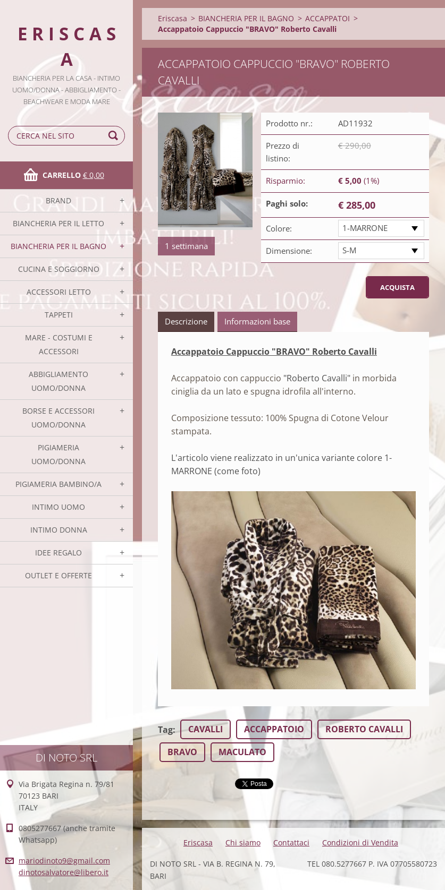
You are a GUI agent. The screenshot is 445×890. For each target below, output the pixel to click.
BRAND (58, 200)
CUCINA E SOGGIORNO (58, 269)
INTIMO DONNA (58, 530)
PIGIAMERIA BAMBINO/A (58, 484)
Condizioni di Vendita (360, 842)
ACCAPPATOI (327, 18)
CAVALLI (205, 729)
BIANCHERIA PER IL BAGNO (58, 246)
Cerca (115, 135)
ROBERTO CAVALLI (364, 729)
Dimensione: (289, 250)
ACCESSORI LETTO (59, 292)
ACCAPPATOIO (274, 729)
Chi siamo (243, 842)
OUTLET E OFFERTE (58, 575)
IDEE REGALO (58, 552)
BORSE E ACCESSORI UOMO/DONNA (58, 418)
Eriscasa (172, 18)
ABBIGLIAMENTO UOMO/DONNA (58, 381)
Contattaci (291, 842)
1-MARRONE (365, 227)
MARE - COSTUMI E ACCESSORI (59, 344)
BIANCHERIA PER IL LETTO (58, 223)
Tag (165, 729)
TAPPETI (59, 315)
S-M (349, 250)
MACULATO (242, 752)
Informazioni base (257, 321)
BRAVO (182, 752)
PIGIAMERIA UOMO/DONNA (58, 454)
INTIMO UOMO (58, 507)
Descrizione (186, 321)
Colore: (279, 228)
